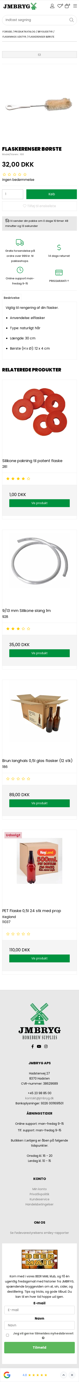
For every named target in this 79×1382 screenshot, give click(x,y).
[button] (39, 54)
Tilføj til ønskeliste (39, 206)
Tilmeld (39, 1347)
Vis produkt (39, 503)
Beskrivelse (12, 298)
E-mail (39, 1303)
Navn (39, 1318)
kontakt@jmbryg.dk (39, 1098)
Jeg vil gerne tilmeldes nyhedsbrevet (43, 1335)
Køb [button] (51, 194)
